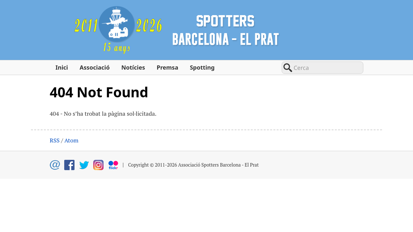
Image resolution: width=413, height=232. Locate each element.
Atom (71, 140)
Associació (95, 67)
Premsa (167, 67)
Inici (61, 67)
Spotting (202, 67)
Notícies (133, 67)
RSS (55, 140)
